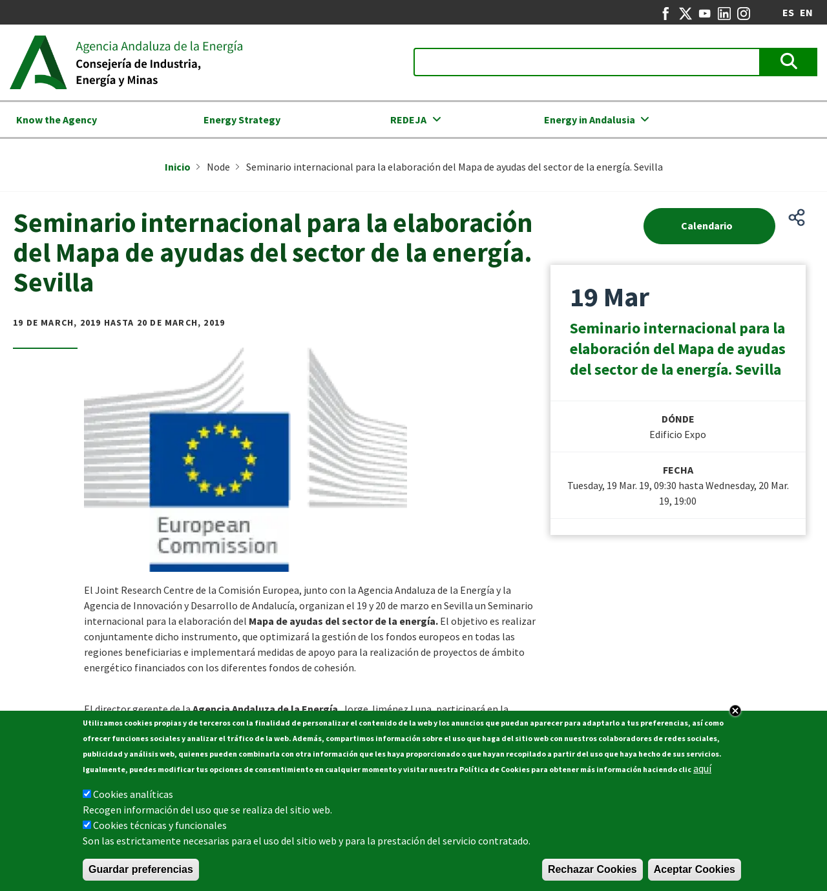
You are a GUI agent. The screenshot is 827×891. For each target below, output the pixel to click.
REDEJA (408, 119)
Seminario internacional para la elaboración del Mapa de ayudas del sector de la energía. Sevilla (678, 348)
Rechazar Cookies (592, 873)
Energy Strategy (242, 119)
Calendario (707, 225)
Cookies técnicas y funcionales (160, 829)
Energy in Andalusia (589, 119)
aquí (702, 772)
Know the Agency (56, 119)
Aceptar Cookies (694, 873)
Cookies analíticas (133, 797)
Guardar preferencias (141, 873)
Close (735, 714)
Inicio (178, 166)
